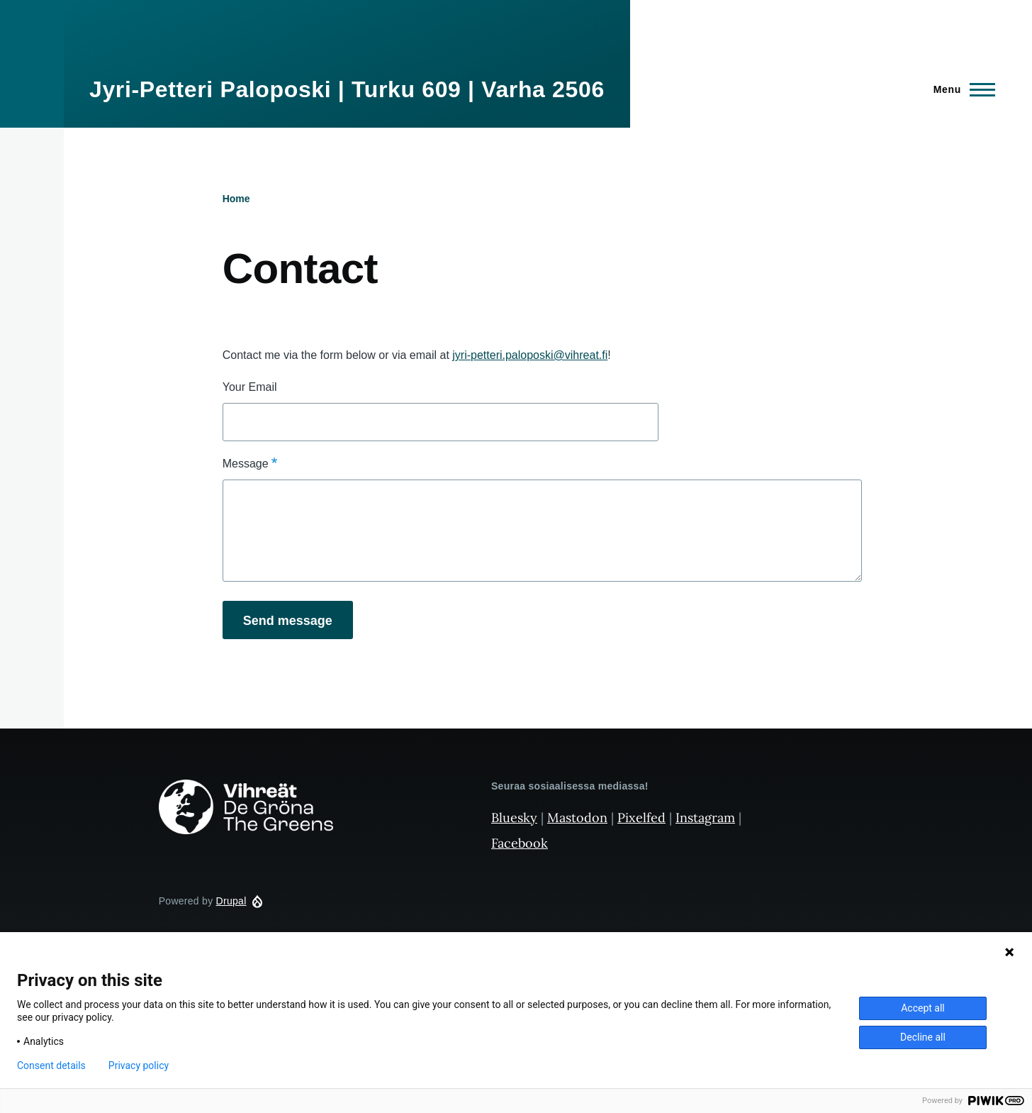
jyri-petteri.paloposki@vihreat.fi (529, 355)
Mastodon (577, 817)
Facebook (519, 843)
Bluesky (514, 817)
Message (246, 464)
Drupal (231, 901)
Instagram (705, 817)
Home (236, 198)
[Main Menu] (960, 89)
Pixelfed (641, 817)
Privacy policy (138, 1065)
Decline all (923, 1037)
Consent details (51, 1065)
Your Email (250, 387)
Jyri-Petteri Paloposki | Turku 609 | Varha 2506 (347, 89)
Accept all (923, 1008)
